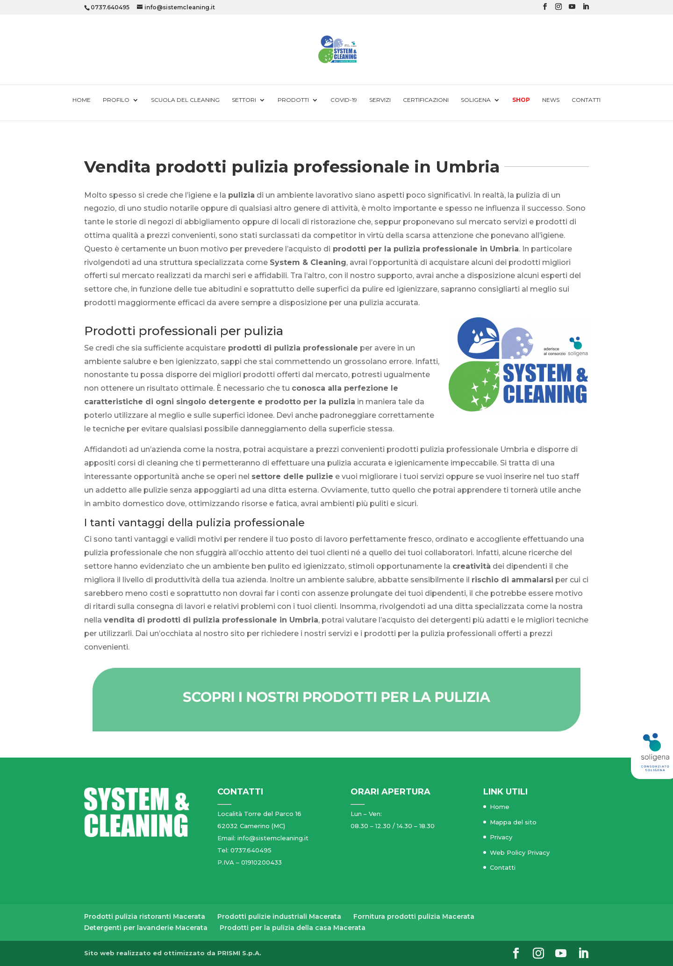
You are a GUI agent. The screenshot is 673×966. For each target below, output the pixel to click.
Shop (521, 100)
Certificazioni (426, 100)
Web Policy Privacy (520, 852)
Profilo (116, 100)
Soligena (476, 100)
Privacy (501, 837)
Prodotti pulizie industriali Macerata (279, 916)
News (550, 100)
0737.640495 (110, 7)
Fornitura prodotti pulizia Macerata (413, 916)
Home (81, 100)
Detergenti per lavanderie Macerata (146, 927)
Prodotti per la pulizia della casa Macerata (292, 927)
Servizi (380, 100)
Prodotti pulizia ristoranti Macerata (144, 916)
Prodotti (293, 100)
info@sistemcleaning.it (272, 838)
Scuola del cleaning (185, 100)
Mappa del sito (513, 822)
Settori (244, 100)
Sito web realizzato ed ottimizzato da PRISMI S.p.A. (172, 953)
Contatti (586, 100)
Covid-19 (343, 100)
